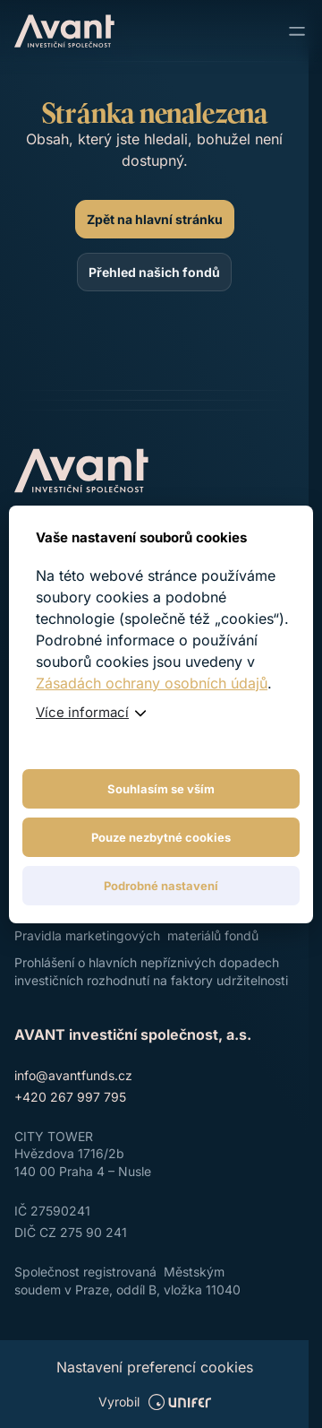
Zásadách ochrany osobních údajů (151, 683)
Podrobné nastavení (161, 885)
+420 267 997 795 (70, 1096)
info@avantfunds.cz (73, 1075)
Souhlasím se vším (161, 789)
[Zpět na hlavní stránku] (154, 219)
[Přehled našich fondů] (154, 272)
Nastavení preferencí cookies (154, 1367)
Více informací (82, 712)
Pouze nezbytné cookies (161, 837)
